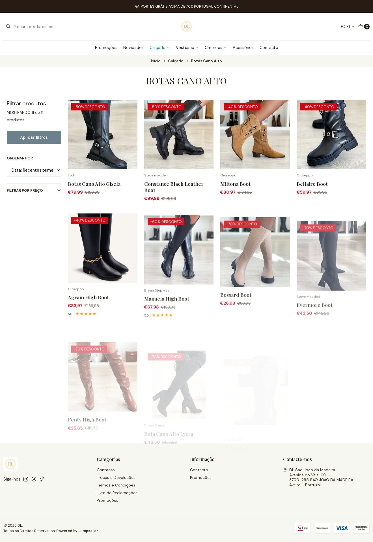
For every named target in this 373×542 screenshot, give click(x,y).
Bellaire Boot (312, 183)
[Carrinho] (364, 26)
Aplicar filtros (34, 137)
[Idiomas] (348, 26)
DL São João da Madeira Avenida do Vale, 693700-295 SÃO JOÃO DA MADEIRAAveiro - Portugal (318, 477)
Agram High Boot (88, 324)
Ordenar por (20, 158)
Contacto (269, 47)
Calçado (160, 47)
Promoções (106, 47)
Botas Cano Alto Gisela (94, 183)
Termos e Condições (116, 485)
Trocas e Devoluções (116, 477)
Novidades (133, 47)
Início (156, 61)
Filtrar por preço (34, 190)
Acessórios (243, 47)
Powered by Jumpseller (77, 530)
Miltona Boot (235, 183)
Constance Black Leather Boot (174, 186)
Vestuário (187, 47)
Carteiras (216, 47)
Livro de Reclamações (117, 492)
